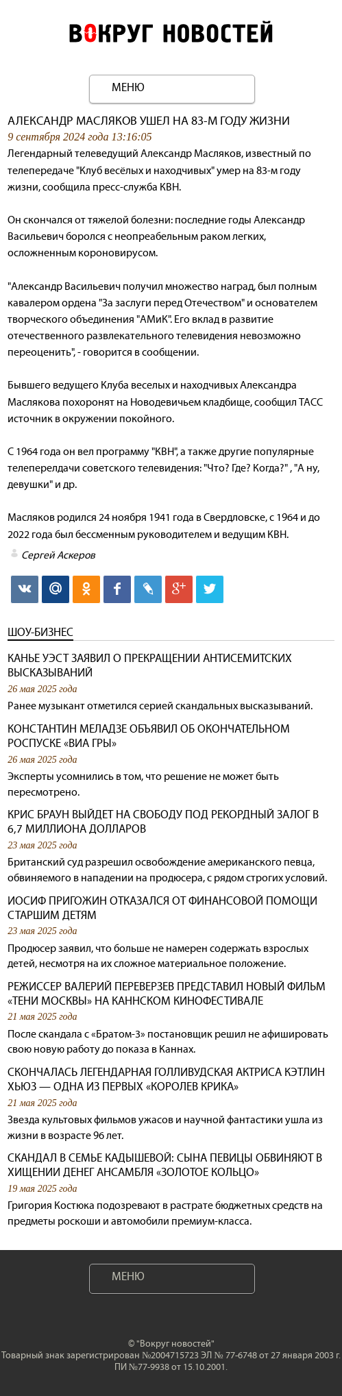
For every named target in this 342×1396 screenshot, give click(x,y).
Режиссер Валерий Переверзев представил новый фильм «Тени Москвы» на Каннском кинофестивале (167, 993)
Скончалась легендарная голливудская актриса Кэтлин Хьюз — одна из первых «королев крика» (166, 1079)
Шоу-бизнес (40, 632)
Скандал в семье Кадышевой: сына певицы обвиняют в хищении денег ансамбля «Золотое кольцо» (165, 1165)
